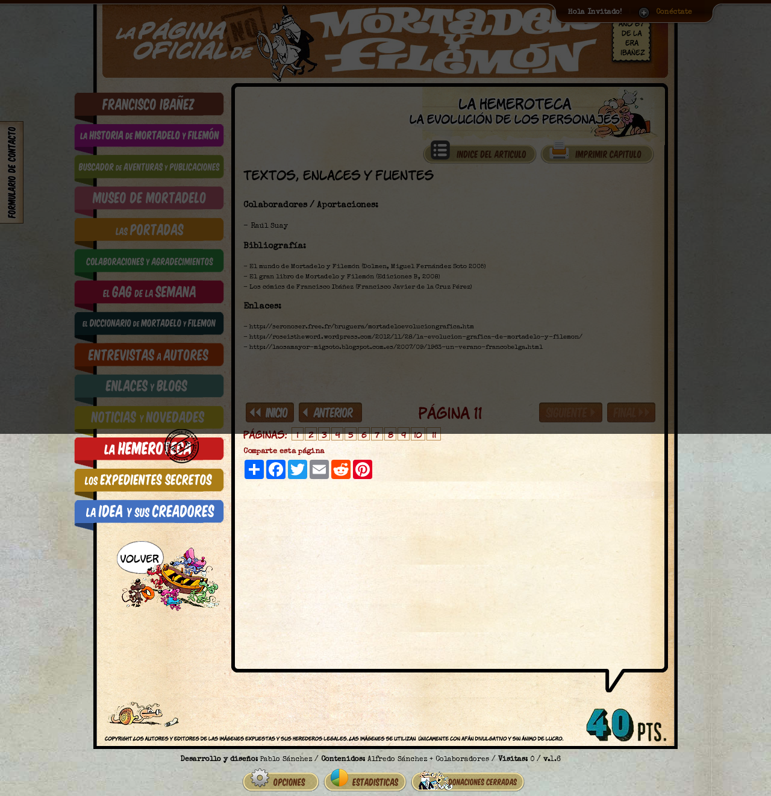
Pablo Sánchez (286, 747)
